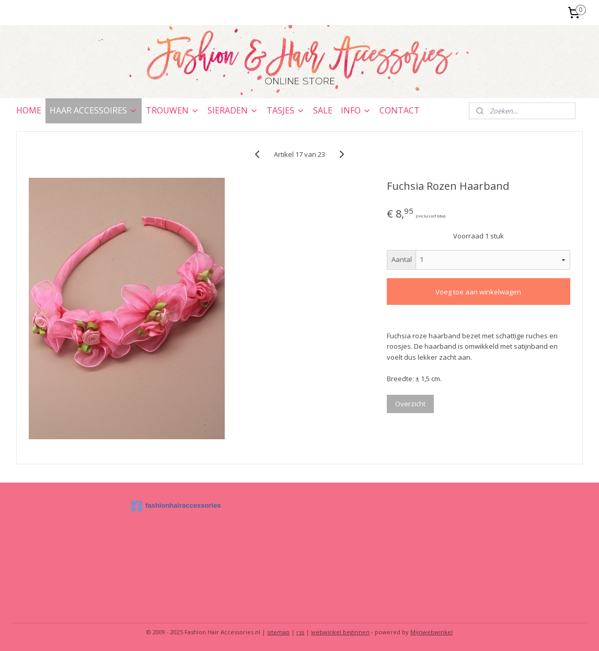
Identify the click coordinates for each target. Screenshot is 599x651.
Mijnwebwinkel (431, 632)
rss (300, 632)
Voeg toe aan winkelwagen (478, 291)
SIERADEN (233, 110)
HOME (28, 110)
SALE (322, 110)
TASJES (286, 110)
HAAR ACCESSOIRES (93, 110)
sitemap (278, 632)
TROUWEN (172, 110)
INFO (356, 110)
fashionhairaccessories (176, 506)
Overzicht (410, 403)
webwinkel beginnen (340, 632)
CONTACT (399, 110)
